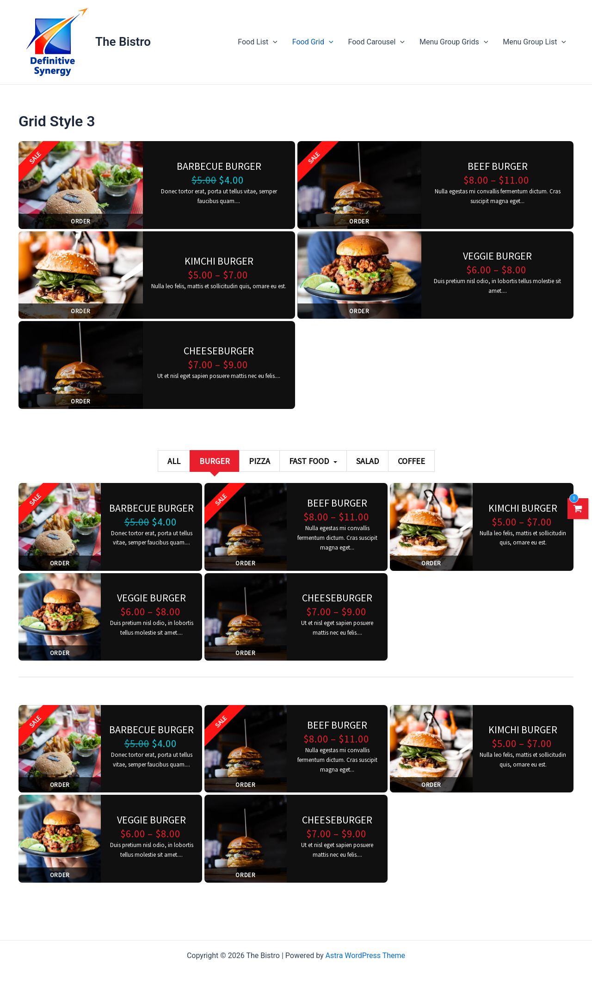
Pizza (259, 461)
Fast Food (313, 461)
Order (81, 221)
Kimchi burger (219, 260)
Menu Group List (534, 42)
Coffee (411, 461)
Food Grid (312, 42)
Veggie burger (497, 255)
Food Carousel (376, 42)
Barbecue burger (219, 166)
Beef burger (498, 166)
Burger (214, 461)
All (173, 461)
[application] (273, 42)
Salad (367, 461)
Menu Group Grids (453, 42)
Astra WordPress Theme (365, 955)
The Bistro (123, 42)
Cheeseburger (219, 350)
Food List (258, 42)
